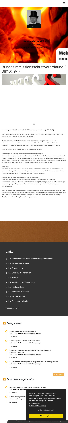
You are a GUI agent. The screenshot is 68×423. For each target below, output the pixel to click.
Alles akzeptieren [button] (46, 416)
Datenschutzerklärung (37, 406)
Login (18, 421)
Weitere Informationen (46, 410)
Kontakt (24, 421)
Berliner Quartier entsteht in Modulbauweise (24, 341)
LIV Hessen (12, 278)
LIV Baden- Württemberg (17, 263)
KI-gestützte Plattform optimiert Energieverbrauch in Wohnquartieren (33, 362)
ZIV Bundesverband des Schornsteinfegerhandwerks (29, 259)
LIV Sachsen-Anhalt (15, 296)
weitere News (58, 374)
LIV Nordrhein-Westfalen (17, 292)
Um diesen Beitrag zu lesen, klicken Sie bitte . (25, 389)
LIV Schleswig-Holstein (17, 301)
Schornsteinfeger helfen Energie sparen (23, 397)
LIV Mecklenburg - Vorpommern (20, 282)
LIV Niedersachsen (15, 287)
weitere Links (12, 308)
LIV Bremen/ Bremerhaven (18, 273)
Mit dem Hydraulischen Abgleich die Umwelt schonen (28, 387)
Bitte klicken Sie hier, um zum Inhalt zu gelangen (25, 333)
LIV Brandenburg (14, 268)
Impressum (35, 403)
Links (9, 251)
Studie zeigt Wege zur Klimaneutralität (22, 331)
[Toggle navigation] (63, 3)
